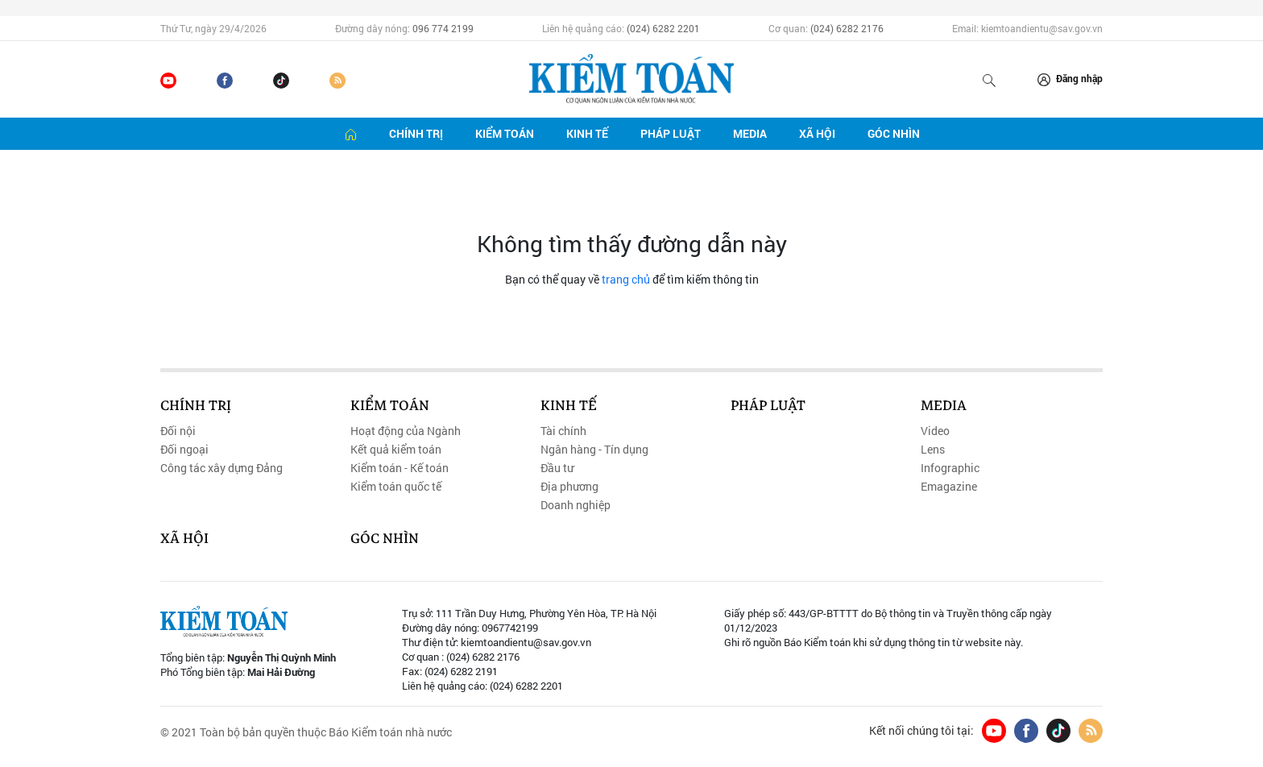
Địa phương (569, 486)
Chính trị (416, 133)
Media (750, 133)
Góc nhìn (894, 133)
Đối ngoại (184, 449)
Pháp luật (670, 133)
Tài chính (563, 431)
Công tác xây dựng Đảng (221, 468)
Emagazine (949, 486)
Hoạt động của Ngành (405, 431)
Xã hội (817, 133)
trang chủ (626, 279)
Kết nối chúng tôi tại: (921, 730)
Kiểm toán (504, 133)
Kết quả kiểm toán (395, 449)
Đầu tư (557, 468)
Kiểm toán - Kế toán (399, 468)
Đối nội (178, 431)
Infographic (950, 468)
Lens (933, 449)
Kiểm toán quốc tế (395, 486)
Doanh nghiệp (575, 505)
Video (935, 431)
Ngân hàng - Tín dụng (594, 449)
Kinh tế (587, 133)
